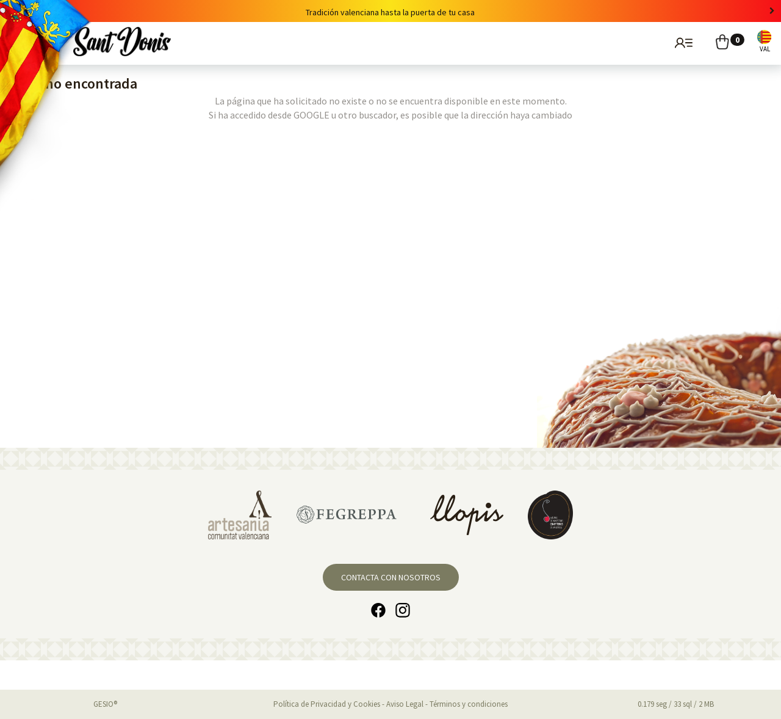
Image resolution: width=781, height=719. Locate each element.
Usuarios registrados (682, 42)
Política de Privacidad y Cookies (326, 704)
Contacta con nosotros (391, 577)
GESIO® (105, 704)
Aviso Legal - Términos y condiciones (447, 704)
